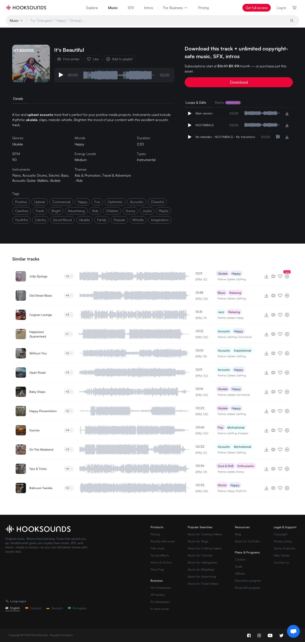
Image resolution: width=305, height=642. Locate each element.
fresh (40, 211)
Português (77, 608)
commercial (61, 202)
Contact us (281, 562)
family (101, 220)
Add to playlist (119, 59)
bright (56, 211)
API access (158, 594)
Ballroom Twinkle (40, 488)
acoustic (137, 202)
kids (95, 211)
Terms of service (284, 548)
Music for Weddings (201, 569)
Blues (221, 292)
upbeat (39, 202)
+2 (68, 276)
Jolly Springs (38, 276)
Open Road (37, 372)
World (222, 485)
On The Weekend (41, 449)
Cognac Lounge (40, 315)
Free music (158, 548)
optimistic (115, 202)
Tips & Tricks (38, 468)
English (12, 608)
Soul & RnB (225, 466)
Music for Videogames (202, 562)
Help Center (282, 555)
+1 (68, 334)
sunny (130, 211)
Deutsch (54, 608)
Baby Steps (37, 391)
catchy (40, 220)
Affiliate (240, 573)
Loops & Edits (195, 102)
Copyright (280, 534)
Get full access (257, 8)
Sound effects (160, 555)
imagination (160, 220)
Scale (238, 566)
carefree (21, 211)
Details (18, 98)
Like (93, 59)
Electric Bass (58, 175)
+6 (68, 468)
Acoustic (224, 331)
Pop (220, 427)
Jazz (221, 312)
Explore (92, 8)
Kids (79, 180)
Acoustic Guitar (24, 180)
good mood (62, 220)
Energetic (243, 433)
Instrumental (146, 160)
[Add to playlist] (287, 276)
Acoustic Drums (34, 175)
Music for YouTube (247, 541)
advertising (76, 211)
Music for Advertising (202, 576)
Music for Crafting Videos (205, 548)
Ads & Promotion (87, 175)
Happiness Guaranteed (37, 334)
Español (33, 608)
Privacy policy (283, 541)
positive (21, 202)
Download (239, 82)
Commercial (245, 337)
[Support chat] (293, 631)
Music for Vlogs (198, 541)
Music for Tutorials (200, 555)
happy (82, 202)
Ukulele (55, 180)
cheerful (157, 202)
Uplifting (241, 279)
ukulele (84, 220)
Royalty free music (163, 541)
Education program (248, 580)
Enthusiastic (246, 466)
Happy (79, 144)
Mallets (42, 180)
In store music (160, 609)
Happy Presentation (43, 411)
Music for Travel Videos (203, 583)
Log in (281, 8)
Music (113, 8)
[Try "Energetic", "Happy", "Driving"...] (156, 20)
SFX (131, 8)
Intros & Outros (161, 562)
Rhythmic (241, 491)
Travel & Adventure (116, 175)
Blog (238, 534)
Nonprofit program (247, 587)
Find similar (68, 59)
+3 (68, 314)
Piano (16, 175)
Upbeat (231, 279)
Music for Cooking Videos (205, 534)
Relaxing (235, 292)
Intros (148, 8)
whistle (138, 220)
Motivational (235, 427)
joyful (146, 211)
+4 (68, 295)
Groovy (240, 471)
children (112, 211)
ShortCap (157, 569)
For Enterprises (161, 587)
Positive (222, 279)
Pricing (203, 8)
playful (163, 211)
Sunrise (34, 430)
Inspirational (242, 350)
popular (119, 220)
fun (97, 202)
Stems (228, 102)
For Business (175, 8)
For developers (160, 602)
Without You (38, 353)
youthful (21, 220)
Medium (81, 160)
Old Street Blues (40, 295)
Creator (240, 559)
